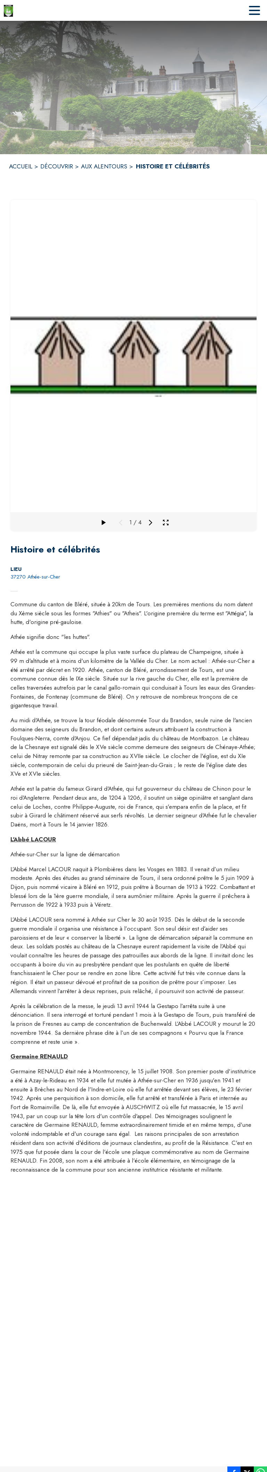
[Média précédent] (121, 523)
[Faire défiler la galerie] (103, 523)
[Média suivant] (150, 523)
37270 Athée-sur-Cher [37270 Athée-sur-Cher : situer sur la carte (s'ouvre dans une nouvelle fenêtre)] (35, 577)
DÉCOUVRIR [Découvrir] (56, 166)
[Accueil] (8, 10)
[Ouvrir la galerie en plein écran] (165, 522)
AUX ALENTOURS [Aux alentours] (104, 166)
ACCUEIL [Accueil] (20, 166)
